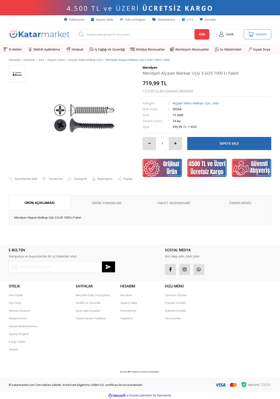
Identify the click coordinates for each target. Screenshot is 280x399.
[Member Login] (226, 34)
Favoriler (208, 19)
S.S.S (187, 19)
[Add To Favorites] (23, 179)
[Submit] (108, 267)
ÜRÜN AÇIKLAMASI (39, 203)
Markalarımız (163, 19)
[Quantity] (162, 143)
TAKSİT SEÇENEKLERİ (173, 203)
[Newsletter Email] (62, 267)
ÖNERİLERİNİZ (240, 203)
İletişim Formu (18, 319)
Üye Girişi (15, 303)
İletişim (13, 350)
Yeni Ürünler (173, 319)
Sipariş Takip (128, 303)
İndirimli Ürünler (175, 311)
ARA (202, 34)
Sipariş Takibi (102, 19)
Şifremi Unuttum (19, 311)
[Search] (142, 34)
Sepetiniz (126, 319)
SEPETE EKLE (229, 144)
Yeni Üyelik (16, 295)
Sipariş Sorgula (19, 334)
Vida (216, 103)
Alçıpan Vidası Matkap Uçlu (191, 103)
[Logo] (39, 34)
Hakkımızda (74, 19)
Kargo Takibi (17, 342)
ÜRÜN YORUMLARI (106, 203)
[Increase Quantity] (175, 143)
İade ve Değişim (133, 19)
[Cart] (257, 34)
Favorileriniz (128, 311)
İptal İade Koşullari (88, 311)
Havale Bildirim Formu (23, 326)
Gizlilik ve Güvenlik (88, 303)
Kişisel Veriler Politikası (91, 319)
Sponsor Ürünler (176, 295)
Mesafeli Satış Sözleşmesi (93, 295)
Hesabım (126, 295)
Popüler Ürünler (175, 303)
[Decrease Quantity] (149, 143)
